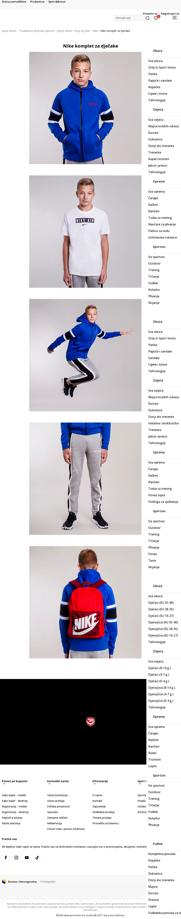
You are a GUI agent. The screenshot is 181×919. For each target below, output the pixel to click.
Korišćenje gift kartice (151, 812)
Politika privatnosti (58, 806)
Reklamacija (54, 823)
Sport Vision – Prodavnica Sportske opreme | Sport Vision (37, 31)
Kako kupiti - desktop (15, 801)
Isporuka (52, 812)
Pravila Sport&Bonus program (156, 801)
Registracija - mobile (14, 806)
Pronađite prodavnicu (105, 823)
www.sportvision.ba (74, 915)
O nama (97, 795)
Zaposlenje (99, 806)
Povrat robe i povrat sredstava (66, 829)
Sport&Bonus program (152, 795)
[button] (132, 18)
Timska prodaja (101, 817)
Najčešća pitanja (12, 817)
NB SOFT (97, 915)
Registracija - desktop (15, 812)
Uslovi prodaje (56, 801)
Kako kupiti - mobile (14, 795)
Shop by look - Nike (86, 31)
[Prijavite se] (156, 18)
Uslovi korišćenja (57, 795)
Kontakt (97, 801)
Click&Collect (145, 806)
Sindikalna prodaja (103, 812)
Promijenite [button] (47, 881)
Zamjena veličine (57, 817)
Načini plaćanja (11, 823)
